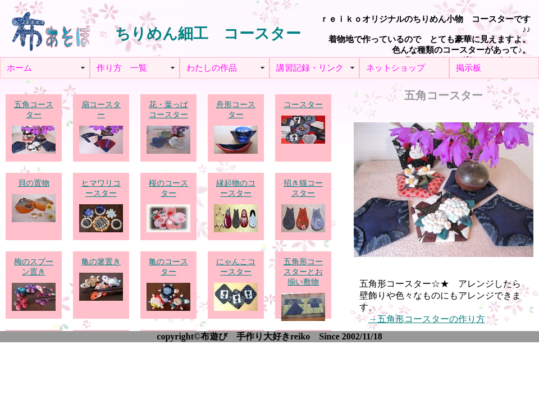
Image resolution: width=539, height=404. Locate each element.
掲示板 (468, 68)
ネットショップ (395, 68)
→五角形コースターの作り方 (426, 319)
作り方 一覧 (122, 68)
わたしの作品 (211, 68)
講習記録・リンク (310, 68)
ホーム (19, 68)
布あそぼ (50, 28)
